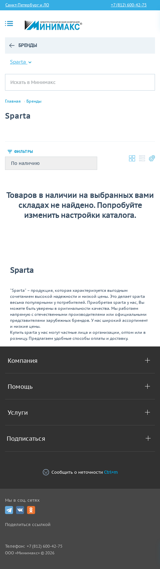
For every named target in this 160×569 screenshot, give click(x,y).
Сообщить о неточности (80, 472)
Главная (13, 101)
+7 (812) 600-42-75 (129, 4)
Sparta (21, 61)
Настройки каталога (152, 158)
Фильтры (23, 151)
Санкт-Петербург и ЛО (27, 4)
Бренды (27, 45)
